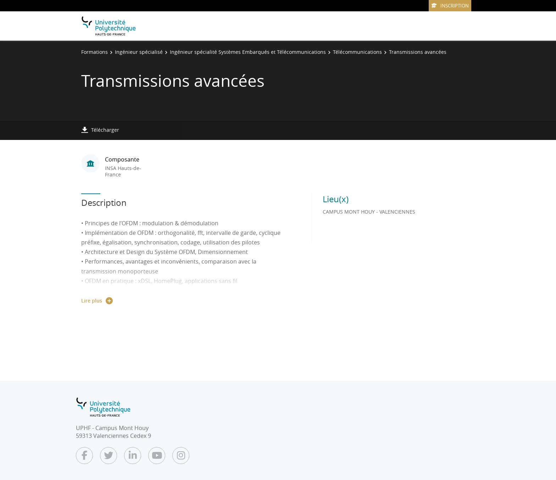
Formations (94, 52)
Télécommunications (357, 52)
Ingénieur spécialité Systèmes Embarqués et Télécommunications (248, 52)
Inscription (450, 5)
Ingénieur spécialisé (139, 52)
